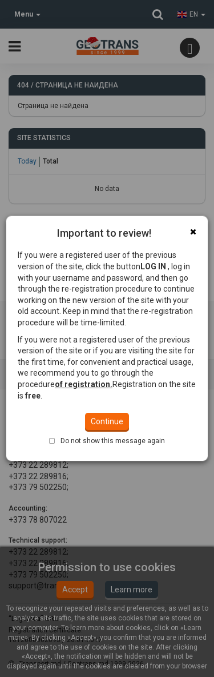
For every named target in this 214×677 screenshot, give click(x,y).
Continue (107, 371)
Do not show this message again (112, 391)
